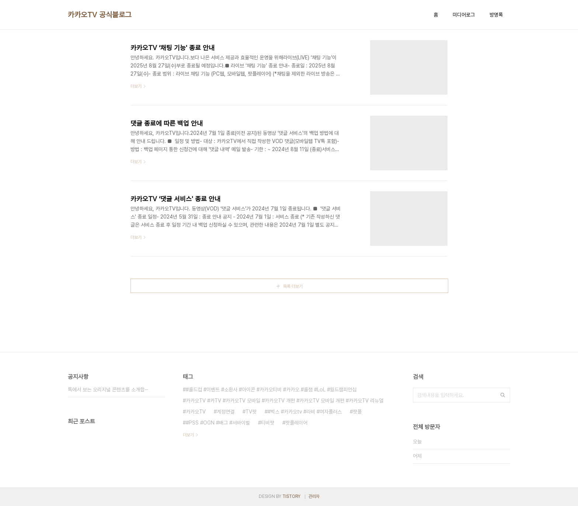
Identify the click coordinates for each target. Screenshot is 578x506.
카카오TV (196, 412)
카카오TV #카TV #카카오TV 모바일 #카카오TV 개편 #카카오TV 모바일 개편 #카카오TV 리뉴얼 (284, 401)
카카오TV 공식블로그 (100, 14)
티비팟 (267, 423)
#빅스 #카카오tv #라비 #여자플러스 (305, 412)
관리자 (314, 496)
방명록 (496, 15)
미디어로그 (464, 15)
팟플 (357, 412)
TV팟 (251, 412)
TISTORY (291, 496)
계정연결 (225, 412)
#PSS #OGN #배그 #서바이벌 (218, 423)
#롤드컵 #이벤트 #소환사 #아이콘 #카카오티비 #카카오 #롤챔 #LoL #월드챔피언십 (271, 389)
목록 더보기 (293, 286)
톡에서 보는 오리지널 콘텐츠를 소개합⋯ (108, 389)
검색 (503, 395)
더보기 (188, 434)
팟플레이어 (296, 423)
